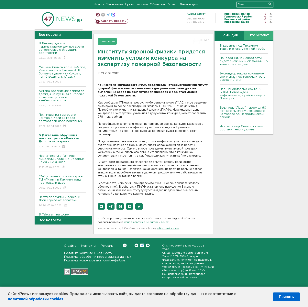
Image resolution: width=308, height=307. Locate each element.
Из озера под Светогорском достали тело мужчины (241, 128)
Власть (99, 4)
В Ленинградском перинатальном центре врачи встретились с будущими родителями (62, 51)
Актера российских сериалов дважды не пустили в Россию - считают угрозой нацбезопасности (62, 98)
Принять (286, 297)
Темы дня (229, 35)
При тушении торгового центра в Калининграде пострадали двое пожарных (62, 121)
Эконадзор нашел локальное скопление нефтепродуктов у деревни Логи (242, 76)
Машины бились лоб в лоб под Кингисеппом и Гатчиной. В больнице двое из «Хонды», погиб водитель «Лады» (62, 74)
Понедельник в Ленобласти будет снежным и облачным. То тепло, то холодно (244, 61)
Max (148, 245)
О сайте (70, 246)
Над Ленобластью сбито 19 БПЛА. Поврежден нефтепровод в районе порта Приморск (243, 94)
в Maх (165, 222)
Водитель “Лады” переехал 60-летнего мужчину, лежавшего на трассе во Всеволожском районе (243, 112)
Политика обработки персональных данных (97, 257)
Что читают (259, 35)
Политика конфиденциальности (88, 253)
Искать (270, 4)
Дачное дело (189, 4)
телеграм (108, 14)
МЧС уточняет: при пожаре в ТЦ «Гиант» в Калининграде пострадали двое (62, 182)
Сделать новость (113, 21)
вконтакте (103, 14)
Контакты (88, 246)
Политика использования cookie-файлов (95, 260)
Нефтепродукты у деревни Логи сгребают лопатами (62, 201)
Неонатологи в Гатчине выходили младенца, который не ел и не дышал (62, 162)
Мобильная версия (98, 14)
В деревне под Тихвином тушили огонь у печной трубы (243, 47)
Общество (158, 4)
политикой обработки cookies (35, 299)
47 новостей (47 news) (180, 246)
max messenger (113, 14)
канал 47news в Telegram (141, 222)
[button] (101, 206)
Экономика (114, 4)
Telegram (142, 245)
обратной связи (168, 228)
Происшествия (136, 4)
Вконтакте (125, 245)
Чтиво (173, 4)
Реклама (107, 246)
